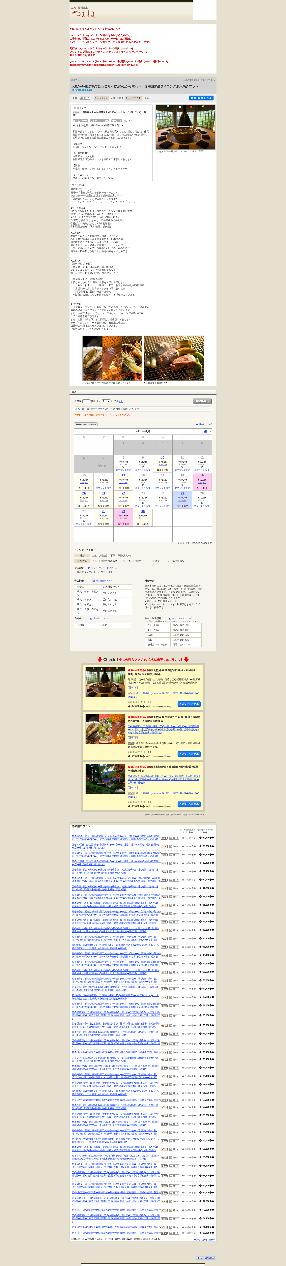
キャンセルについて (182, 618)
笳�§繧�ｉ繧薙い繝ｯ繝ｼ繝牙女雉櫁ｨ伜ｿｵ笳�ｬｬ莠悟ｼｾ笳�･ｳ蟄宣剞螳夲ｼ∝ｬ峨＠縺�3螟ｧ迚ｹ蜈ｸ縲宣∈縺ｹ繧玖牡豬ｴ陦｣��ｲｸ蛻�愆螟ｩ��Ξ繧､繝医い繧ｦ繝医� (116, 880)
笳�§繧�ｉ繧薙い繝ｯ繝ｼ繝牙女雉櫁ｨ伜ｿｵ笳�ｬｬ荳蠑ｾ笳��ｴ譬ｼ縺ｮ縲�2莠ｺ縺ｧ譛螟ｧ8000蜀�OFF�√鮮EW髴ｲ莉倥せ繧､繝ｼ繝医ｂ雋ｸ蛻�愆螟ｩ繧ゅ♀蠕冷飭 (116, 838)
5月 (205, 431)
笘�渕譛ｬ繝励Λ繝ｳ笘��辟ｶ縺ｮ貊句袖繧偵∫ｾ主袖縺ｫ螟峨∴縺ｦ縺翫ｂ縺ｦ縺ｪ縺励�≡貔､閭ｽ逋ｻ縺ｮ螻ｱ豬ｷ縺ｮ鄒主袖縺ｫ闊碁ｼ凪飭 (115, 871)
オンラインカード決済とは (104, 568)
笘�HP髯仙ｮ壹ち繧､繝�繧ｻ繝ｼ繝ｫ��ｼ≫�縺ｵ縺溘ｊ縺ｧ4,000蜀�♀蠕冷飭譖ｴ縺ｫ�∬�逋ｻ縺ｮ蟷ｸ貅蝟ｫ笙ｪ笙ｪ (116, 846)
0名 (121, 401)
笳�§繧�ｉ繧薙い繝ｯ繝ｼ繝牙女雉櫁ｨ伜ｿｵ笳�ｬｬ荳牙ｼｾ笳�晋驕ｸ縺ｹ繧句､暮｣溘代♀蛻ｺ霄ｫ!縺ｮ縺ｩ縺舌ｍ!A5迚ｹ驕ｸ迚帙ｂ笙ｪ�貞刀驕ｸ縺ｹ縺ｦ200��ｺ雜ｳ (114, 938)
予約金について (101, 618)
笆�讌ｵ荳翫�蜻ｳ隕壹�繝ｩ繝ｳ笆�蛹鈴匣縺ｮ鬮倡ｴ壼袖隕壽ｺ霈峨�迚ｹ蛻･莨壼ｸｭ (116, 1052)
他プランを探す (123, 470)
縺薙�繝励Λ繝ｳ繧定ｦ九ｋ (189, 704)
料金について (205, 424)
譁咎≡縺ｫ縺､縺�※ (205, 1239)
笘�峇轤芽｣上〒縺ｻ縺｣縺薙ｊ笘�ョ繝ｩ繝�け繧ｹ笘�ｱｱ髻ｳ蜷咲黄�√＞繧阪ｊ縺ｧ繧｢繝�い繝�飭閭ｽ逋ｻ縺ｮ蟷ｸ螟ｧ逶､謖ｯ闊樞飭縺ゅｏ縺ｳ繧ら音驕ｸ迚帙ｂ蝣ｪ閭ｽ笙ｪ (163, 729)
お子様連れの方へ (104, 581)
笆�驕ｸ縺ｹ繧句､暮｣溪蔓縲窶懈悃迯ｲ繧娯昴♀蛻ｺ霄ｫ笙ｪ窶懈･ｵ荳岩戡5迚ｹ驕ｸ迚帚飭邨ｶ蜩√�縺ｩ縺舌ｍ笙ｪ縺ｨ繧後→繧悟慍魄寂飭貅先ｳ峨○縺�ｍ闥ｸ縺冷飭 (115, 905)
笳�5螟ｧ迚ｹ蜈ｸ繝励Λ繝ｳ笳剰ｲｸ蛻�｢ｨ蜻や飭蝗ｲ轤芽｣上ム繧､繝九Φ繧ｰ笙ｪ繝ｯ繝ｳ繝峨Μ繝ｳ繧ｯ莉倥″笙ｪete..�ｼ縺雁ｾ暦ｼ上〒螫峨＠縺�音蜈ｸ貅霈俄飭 (164, 779)
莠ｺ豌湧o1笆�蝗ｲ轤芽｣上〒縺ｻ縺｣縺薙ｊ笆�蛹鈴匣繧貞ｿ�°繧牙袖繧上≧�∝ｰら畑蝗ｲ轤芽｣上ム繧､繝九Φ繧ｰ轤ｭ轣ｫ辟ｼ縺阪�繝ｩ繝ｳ (115, 947)
